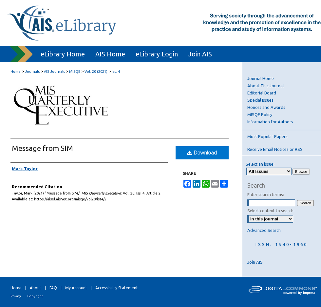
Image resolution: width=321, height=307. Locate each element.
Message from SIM (42, 148)
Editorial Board (261, 93)
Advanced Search (264, 230)
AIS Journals (54, 71)
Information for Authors (270, 121)
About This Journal (265, 85)
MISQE (74, 71)
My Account (76, 288)
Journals (32, 71)
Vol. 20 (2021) (96, 71)
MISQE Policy (259, 114)
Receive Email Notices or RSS (275, 149)
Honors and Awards (266, 107)
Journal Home (260, 78)
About (35, 288)
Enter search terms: (265, 194)
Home (15, 71)
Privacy (15, 296)
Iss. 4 (116, 71)
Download (202, 152)
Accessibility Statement (116, 288)
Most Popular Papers (267, 136)
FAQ (53, 288)
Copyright (35, 296)
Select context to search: (270, 210)
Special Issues (260, 100)
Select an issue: (260, 164)
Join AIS (255, 262)
